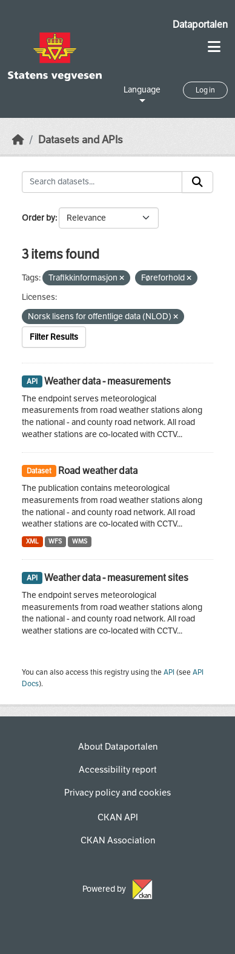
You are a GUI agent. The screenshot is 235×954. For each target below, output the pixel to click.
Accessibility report (118, 769)
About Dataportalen (117, 746)
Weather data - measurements (107, 381)
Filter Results (54, 337)
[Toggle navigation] (214, 47)
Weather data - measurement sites (116, 577)
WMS (79, 541)
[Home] (18, 140)
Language (142, 90)
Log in (205, 90)
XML (32, 541)
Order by (38, 218)
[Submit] (197, 182)
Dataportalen (200, 24)
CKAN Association (118, 840)
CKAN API (118, 817)
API (169, 672)
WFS (55, 541)
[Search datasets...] (102, 182)
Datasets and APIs (80, 140)
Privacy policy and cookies (117, 792)
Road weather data (97, 470)
